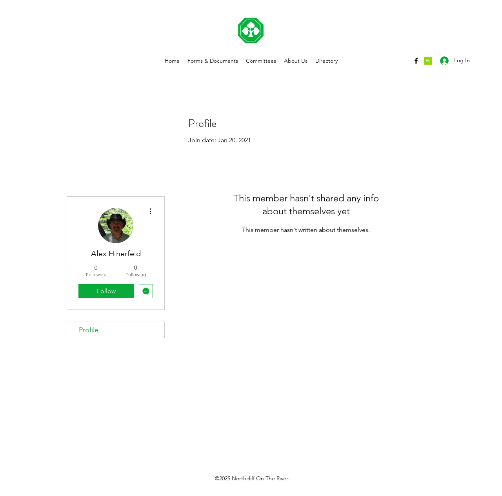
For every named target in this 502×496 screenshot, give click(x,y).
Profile (88, 330)
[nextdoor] (428, 61)
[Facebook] (416, 61)
